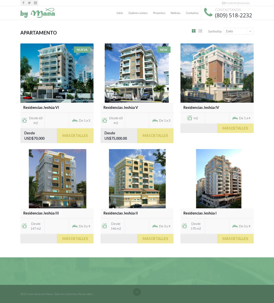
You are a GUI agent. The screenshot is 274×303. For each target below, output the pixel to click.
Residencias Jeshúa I (200, 213)
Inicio (119, 13)
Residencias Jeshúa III (41, 213)
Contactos (192, 13)
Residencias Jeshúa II (120, 213)
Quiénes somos (138, 13)
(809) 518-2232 (233, 15)
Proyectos (159, 13)
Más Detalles (75, 135)
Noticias (175, 13)
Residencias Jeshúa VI (41, 107)
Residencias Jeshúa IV (201, 107)
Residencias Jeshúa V (120, 107)
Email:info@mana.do (236, 3)
